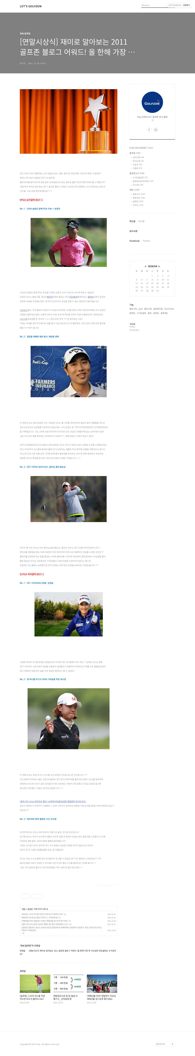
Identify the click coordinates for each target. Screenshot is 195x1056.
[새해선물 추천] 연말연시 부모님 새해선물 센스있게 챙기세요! (44, 920)
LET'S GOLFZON (31, 6)
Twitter (146, 240)
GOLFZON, (169, 308)
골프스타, (133, 308)
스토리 (137, 164)
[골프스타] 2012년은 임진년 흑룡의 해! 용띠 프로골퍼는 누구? (45, 924)
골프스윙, (148, 308)
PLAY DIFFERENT (141, 147)
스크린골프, (142, 313)
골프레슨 (139, 197)
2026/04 (152, 266)
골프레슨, (164, 313)
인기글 (141, 221)
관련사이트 (160, 1044)
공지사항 (138, 157)
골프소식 (139, 194)
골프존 (134, 152)
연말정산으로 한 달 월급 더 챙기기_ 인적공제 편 (39, 917)
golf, (141, 308)
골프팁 (30, 909)
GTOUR (138, 184)
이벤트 (137, 168)
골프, (150, 313)
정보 (23, 909)
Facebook (134, 240)
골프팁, (156, 313)
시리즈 (138, 205)
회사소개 (138, 160)
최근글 (132, 221)
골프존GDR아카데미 (143, 181)
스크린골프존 (140, 177)
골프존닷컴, (158, 308)
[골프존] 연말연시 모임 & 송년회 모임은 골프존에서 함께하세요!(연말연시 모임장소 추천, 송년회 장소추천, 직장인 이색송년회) (61, 928)
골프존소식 (136, 173)
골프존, (132, 313)
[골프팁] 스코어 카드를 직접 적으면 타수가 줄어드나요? (42, 914)
